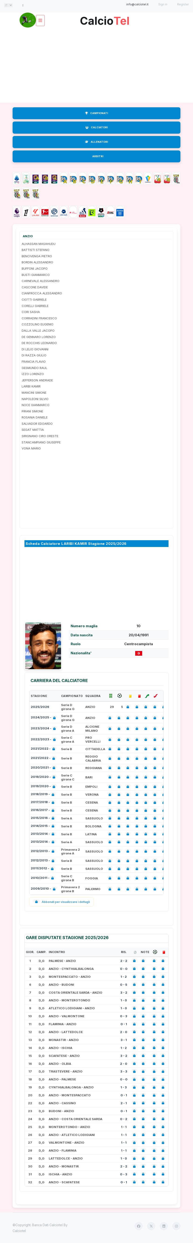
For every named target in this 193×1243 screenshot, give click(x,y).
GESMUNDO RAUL (34, 368)
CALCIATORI (96, 127)
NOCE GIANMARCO (35, 405)
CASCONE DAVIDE (35, 287)
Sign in (162, 4)
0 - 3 (123, 1016)
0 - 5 (123, 984)
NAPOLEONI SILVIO (35, 399)
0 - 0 (124, 969)
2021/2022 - (44, 749)
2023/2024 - (44, 728)
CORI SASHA (31, 312)
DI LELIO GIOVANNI (35, 349)
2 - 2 (123, 961)
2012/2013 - (43, 851)
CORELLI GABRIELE (35, 306)
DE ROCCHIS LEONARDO (39, 343)
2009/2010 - (44, 889)
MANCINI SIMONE (34, 392)
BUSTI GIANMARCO (36, 275)
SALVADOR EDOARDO (37, 423)
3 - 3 (123, 1071)
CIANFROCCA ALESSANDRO (42, 293)
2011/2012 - (43, 868)
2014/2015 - (43, 826)
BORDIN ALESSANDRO (37, 262)
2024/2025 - (44, 717)
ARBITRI (97, 156)
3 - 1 (124, 1040)
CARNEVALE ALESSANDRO (40, 281)
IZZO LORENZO (33, 374)
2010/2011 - (43, 878)
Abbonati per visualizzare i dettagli (61, 901)
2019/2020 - (44, 777)
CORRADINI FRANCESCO (39, 318)
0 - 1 (124, 1024)
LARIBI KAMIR (31, 386)
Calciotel (19, 1231)
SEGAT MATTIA (33, 430)
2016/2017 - (43, 810)
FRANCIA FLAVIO (34, 361)
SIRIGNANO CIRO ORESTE (40, 436)
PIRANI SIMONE (32, 411)
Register (183, 4)
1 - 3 (124, 1087)
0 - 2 (123, 1119)
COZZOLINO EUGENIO (37, 324)
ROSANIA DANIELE (35, 417)
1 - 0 (124, 1000)
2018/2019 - (43, 794)
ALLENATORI (96, 141)
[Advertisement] (96, 65)
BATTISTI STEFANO (35, 250)
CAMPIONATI (96, 113)
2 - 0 (123, 1032)
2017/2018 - (43, 802)
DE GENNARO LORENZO (39, 337)
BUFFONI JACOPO (35, 268)
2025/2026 (40, 707)
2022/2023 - (44, 739)
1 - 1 (124, 1127)
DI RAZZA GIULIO (34, 355)
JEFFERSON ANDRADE (37, 380)
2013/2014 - (43, 834)
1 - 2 (124, 976)
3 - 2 (123, 992)
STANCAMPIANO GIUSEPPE (41, 442)
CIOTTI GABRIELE (34, 299)
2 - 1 (124, 1103)
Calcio (104, 19)
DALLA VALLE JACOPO (38, 330)
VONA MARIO (31, 448)
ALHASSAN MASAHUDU (38, 244)
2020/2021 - (44, 768)
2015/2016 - (43, 818)
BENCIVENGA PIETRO (37, 256)
